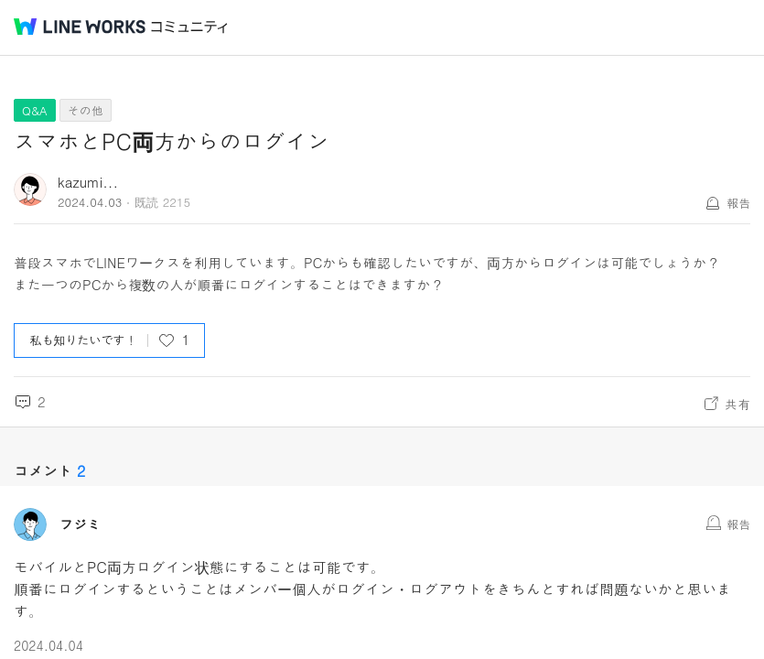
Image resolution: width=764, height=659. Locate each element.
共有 (737, 403)
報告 (738, 202)
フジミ (80, 524)
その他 (85, 110)
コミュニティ (189, 27)
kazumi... (88, 181)
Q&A (35, 110)
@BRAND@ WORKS (79, 26)
